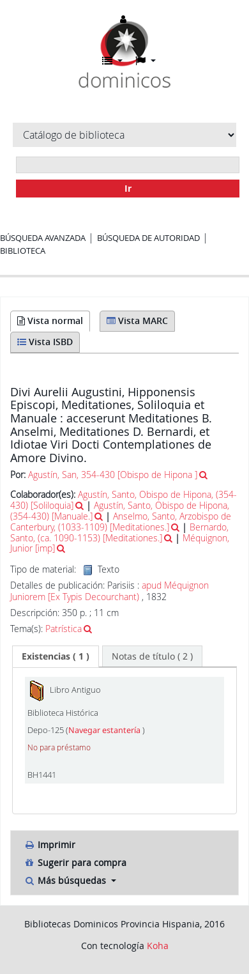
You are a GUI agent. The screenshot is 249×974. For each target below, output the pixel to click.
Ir (128, 188)
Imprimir (49, 845)
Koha (158, 945)
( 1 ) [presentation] (55, 656)
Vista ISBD (45, 342)
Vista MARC (137, 320)
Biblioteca (22, 250)
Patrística (63, 628)
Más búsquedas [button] (66, 880)
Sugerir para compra (75, 862)
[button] (112, 60)
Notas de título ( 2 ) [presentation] (152, 656)
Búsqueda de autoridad (148, 238)
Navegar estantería (105, 730)
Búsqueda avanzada (43, 238)
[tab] (55, 656)
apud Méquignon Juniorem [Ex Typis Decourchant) (109, 591)
